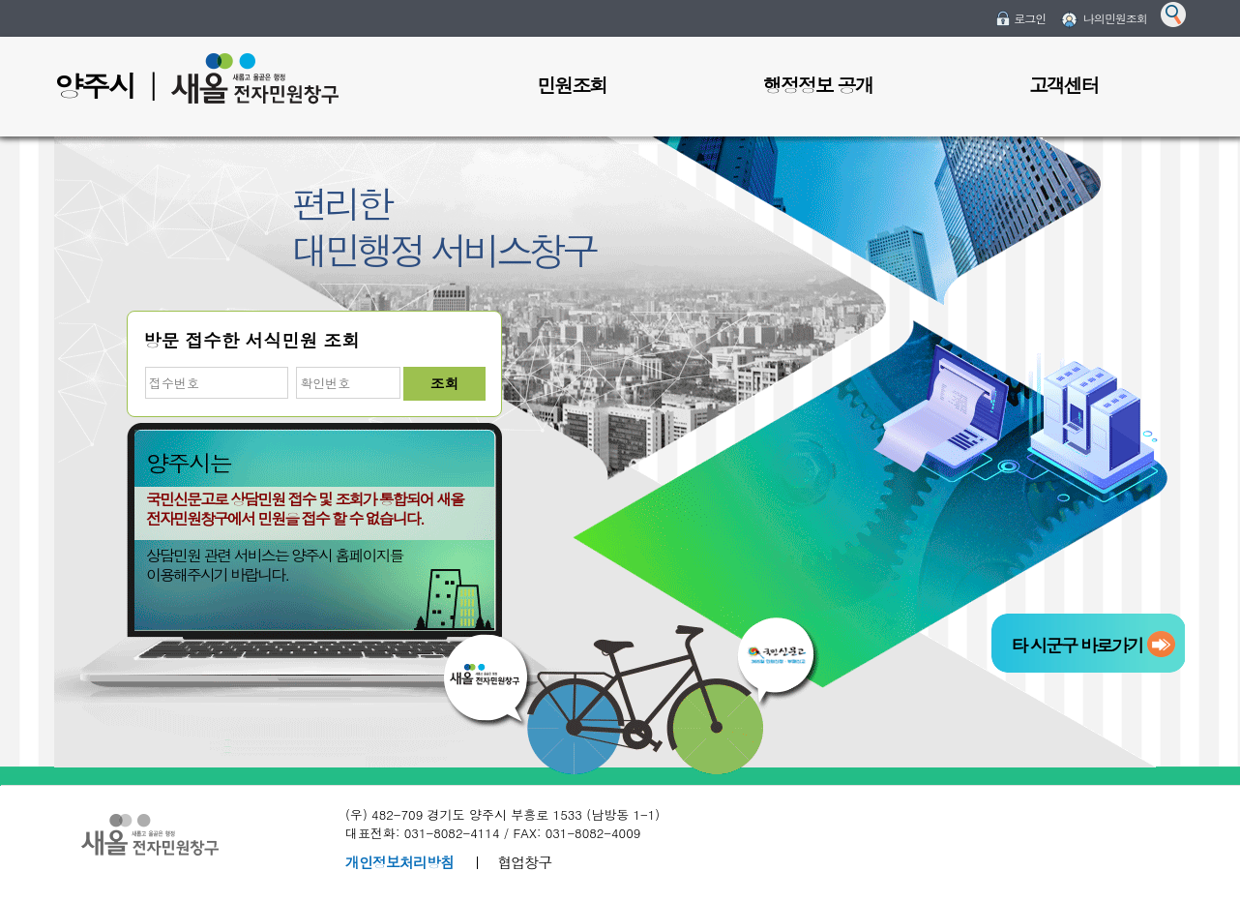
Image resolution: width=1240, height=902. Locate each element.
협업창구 (524, 862)
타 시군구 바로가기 (1076, 645)
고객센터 (1064, 85)
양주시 (94, 85)
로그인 (1030, 18)
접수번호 (143, 367)
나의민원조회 (1115, 18)
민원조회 (571, 85)
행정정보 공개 (817, 85)
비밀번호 (294, 367)
